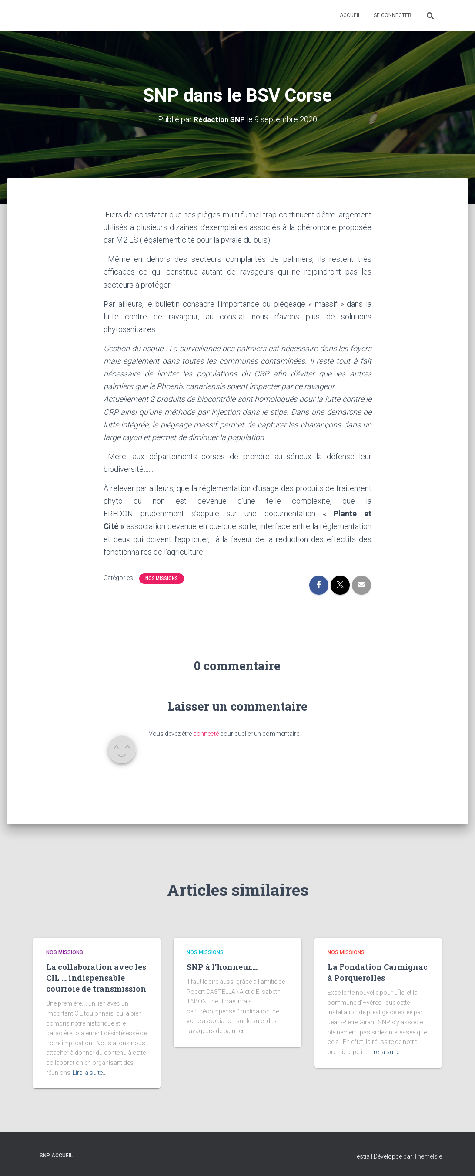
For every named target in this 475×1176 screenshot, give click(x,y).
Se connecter (392, 15)
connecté (206, 733)
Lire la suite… (90, 1072)
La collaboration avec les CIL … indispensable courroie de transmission (96, 978)
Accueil (350, 15)
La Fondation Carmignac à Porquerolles (378, 972)
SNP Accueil (56, 1155)
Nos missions (161, 578)
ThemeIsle (428, 1156)
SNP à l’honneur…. (222, 967)
